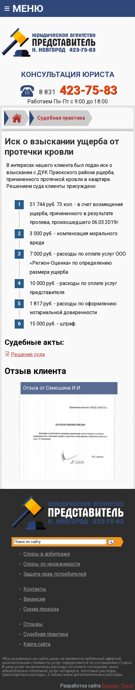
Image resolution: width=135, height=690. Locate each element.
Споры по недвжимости (51, 564)
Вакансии (34, 599)
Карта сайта (36, 644)
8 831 (69, 92)
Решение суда (28, 354)
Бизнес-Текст (117, 686)
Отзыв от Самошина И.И (51, 388)
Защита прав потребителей (54, 574)
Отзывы (33, 624)
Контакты (34, 589)
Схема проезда (41, 609)
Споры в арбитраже (46, 554)
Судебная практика (61, 118)
